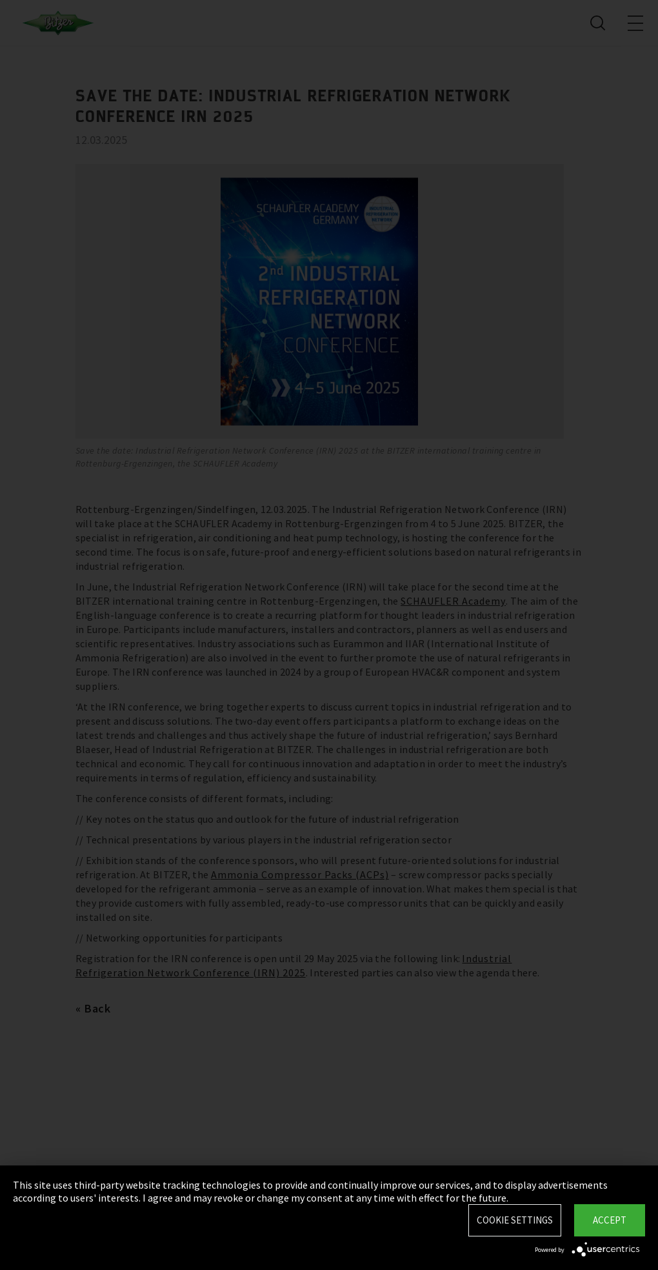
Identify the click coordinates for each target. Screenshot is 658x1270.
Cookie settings (515, 1220)
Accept (609, 1220)
